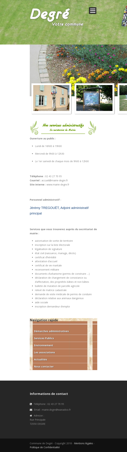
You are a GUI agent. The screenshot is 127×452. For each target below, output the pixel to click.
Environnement (43, 345)
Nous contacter (44, 366)
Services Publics (44, 338)
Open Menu (92, 10)
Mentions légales (83, 443)
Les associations (44, 352)
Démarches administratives (51, 331)
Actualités (40, 359)
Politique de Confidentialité (45, 447)
